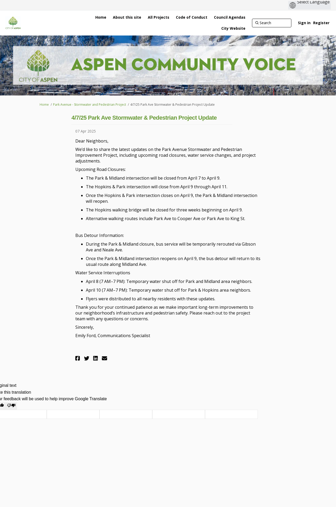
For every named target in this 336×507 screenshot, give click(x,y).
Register (321, 22)
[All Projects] (158, 17)
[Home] (101, 17)
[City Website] (233, 28)
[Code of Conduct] (192, 17)
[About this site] (127, 17)
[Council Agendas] (230, 17)
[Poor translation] (11, 406)
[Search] (271, 23)
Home (44, 104)
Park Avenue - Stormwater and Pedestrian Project (89, 104)
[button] (78, 358)
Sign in (304, 22)
